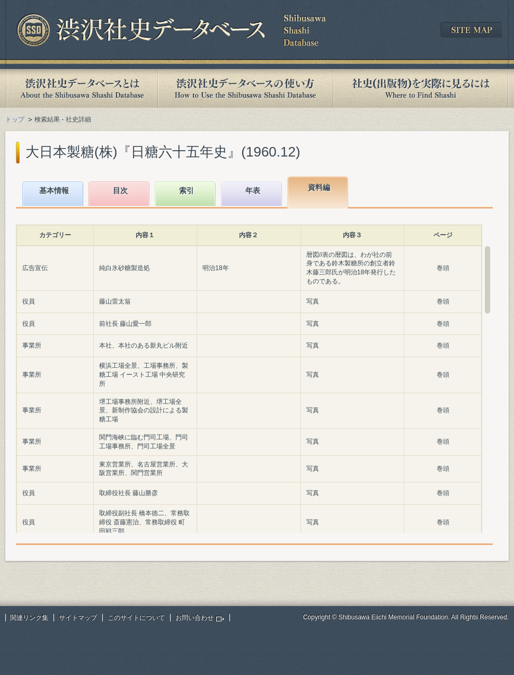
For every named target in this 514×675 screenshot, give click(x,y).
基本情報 (54, 190)
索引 (186, 190)
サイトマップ (78, 617)
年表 (252, 190)
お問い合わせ (194, 617)
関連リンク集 (29, 617)
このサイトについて (136, 617)
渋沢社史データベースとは (81, 88)
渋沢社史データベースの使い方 (245, 88)
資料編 (319, 187)
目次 (120, 190)
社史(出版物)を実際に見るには (421, 88)
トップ (14, 119)
